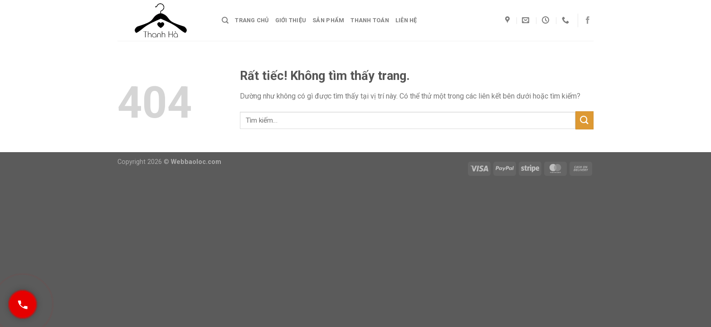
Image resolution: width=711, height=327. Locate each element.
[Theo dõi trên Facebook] (587, 20)
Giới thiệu (291, 20)
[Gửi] (584, 120)
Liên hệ (406, 20)
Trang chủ (251, 20)
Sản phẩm (328, 20)
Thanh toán (370, 20)
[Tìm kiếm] (225, 20)
